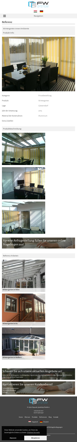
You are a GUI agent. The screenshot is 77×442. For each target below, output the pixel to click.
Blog (50, 417)
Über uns (27, 417)
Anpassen (13, 438)
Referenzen (43, 417)
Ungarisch (33, 422)
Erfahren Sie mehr (33, 432)
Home (21, 417)
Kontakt (55, 417)
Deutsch (44, 422)
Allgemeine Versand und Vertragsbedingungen (48, 427)
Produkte (35, 417)
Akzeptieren (35, 438)
